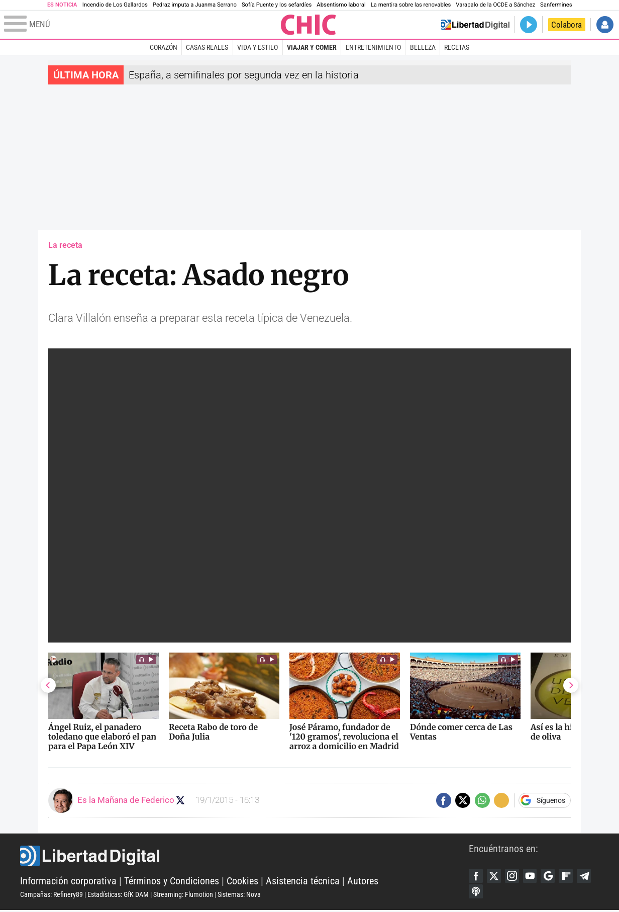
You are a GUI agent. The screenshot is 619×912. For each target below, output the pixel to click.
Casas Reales (207, 47)
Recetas (456, 47)
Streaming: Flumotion (183, 895)
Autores (362, 882)
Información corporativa (68, 882)
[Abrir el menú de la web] (141, 25)
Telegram (476, 892)
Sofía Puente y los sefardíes (277, 5)
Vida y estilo (257, 47)
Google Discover (552, 876)
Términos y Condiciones (171, 882)
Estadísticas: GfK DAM (118, 895)
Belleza (423, 47)
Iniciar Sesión (604, 24)
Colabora (566, 25)
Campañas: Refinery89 (51, 895)
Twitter (495, 876)
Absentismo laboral (341, 5)
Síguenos (551, 800)
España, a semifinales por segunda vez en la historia (244, 75)
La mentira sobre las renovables (411, 5)
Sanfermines (556, 5)
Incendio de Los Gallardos (115, 5)
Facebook (476, 876)
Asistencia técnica (303, 882)
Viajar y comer (312, 47)
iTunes (495, 892)
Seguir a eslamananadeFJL (181, 800)
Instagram (514, 876)
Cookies (242, 882)
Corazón (163, 47)
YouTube (533, 876)
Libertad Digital (244, 857)
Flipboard (571, 876)
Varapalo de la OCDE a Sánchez (495, 5)
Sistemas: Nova (239, 895)
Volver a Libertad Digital (475, 24)
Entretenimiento (373, 47)
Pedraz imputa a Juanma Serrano (195, 5)
